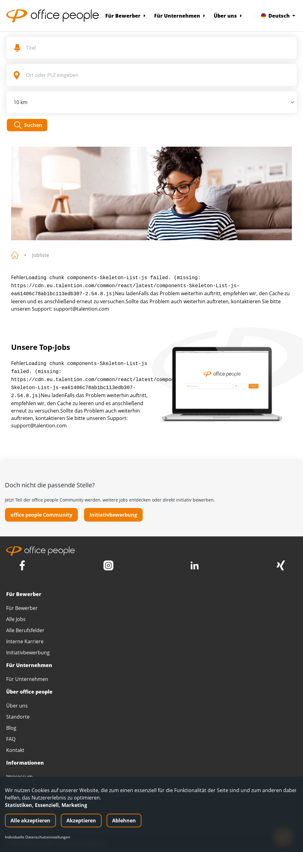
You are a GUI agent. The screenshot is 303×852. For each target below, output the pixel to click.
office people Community (41, 514)
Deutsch (278, 15)
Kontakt (15, 750)
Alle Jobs (16, 619)
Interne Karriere (25, 641)
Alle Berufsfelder (25, 630)
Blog (11, 727)
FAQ (10, 739)
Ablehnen (124, 820)
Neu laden (127, 293)
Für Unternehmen (180, 15)
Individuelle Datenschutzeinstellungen (37, 837)
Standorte (18, 716)
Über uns (228, 15)
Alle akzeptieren (30, 820)
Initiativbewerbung (113, 514)
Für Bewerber (125, 15)
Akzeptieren (81, 820)
